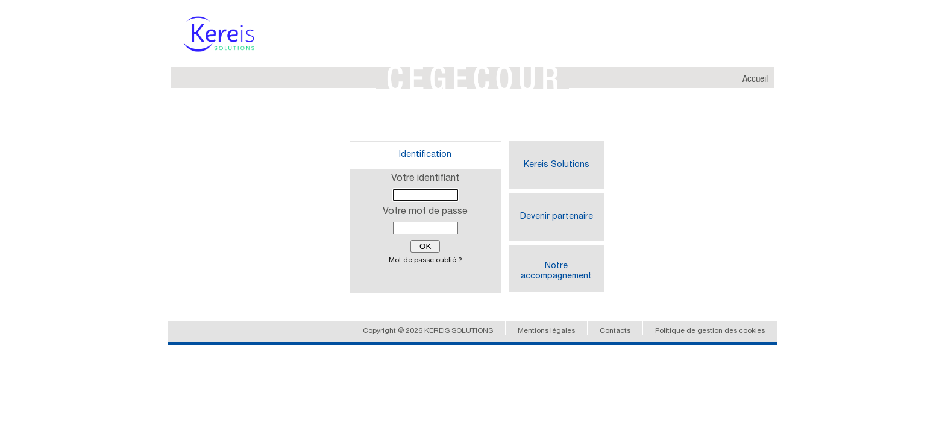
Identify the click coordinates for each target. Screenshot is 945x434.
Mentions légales (546, 331)
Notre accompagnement (556, 271)
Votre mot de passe (425, 212)
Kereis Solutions (556, 165)
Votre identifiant (425, 179)
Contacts (615, 331)
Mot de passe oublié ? (425, 260)
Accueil (755, 79)
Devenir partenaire (556, 217)
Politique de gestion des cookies (710, 331)
